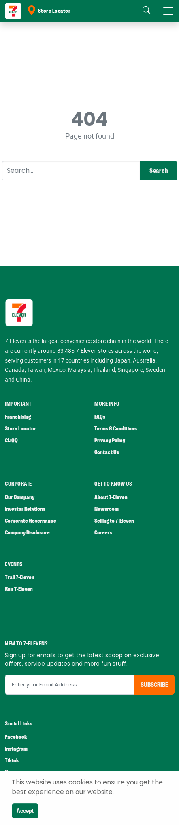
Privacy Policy (109, 440)
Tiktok (12, 761)
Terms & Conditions (115, 429)
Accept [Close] (25, 811)
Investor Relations (25, 509)
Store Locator (48, 11)
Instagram (16, 749)
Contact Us (106, 452)
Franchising (18, 417)
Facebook (16, 737)
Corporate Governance (30, 521)
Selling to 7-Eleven (114, 521)
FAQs (99, 417)
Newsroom (106, 509)
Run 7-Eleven (19, 589)
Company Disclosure (27, 533)
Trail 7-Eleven (19, 577)
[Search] (71, 170)
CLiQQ (11, 440)
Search (158, 170)
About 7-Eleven (111, 497)
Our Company (19, 497)
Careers (103, 533)
